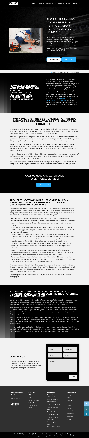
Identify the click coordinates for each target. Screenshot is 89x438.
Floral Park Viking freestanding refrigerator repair (59, 99)
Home (50, 72)
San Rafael (70, 416)
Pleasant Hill (70, 413)
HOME (33, 3)
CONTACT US (76, 3)
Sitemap (31, 397)
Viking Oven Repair (52, 414)
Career (30, 407)
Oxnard (69, 419)
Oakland (69, 405)
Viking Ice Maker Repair (53, 404)
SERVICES (48, 3)
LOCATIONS (58, 3)
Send (73, 377)
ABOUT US (41, 3)
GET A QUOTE (53, 59)
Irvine (68, 403)
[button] (86, 413)
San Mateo (70, 400)
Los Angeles (70, 395)
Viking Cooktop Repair (53, 427)
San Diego (69, 408)
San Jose (69, 397)
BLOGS (68, 3)
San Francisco (71, 411)
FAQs (30, 395)
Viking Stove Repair (52, 412)
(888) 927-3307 (69, 59)
